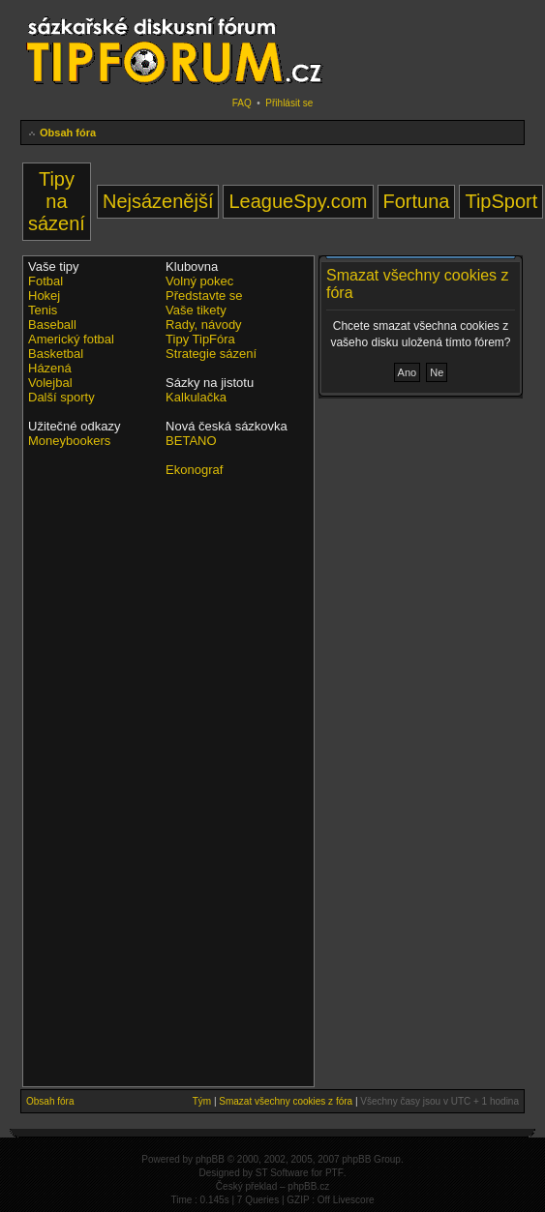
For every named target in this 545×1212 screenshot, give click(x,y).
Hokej (44, 295)
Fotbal (45, 281)
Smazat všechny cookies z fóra (285, 1101)
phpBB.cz (308, 1186)
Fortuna (416, 201)
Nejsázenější (158, 201)
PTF (334, 1173)
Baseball (52, 324)
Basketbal (55, 353)
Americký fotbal (71, 339)
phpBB (210, 1159)
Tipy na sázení (56, 201)
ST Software (282, 1173)
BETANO (191, 440)
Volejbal (50, 382)
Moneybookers (69, 440)
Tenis (42, 310)
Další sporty (61, 397)
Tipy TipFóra (200, 339)
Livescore (354, 1200)
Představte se (204, 295)
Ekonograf (194, 469)
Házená (50, 368)
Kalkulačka (196, 397)
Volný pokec (199, 281)
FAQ (242, 103)
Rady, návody (204, 324)
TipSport (501, 201)
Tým (202, 1101)
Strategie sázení (211, 353)
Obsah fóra (68, 132)
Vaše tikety (196, 310)
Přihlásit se (289, 103)
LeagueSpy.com (297, 201)
